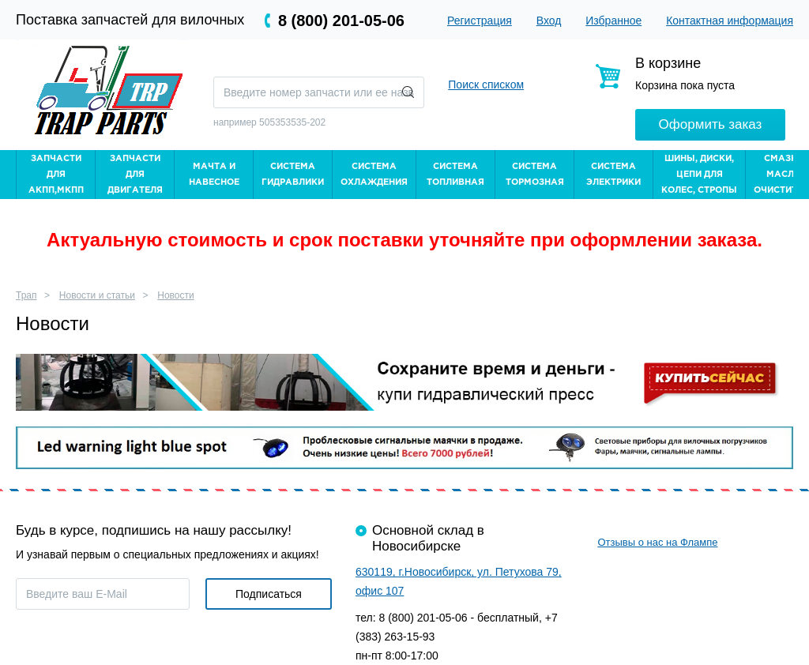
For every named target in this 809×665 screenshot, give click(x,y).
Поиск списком (486, 84)
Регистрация (479, 20)
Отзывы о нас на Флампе (657, 542)
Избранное (613, 20)
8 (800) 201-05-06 (341, 20)
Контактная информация (729, 20)
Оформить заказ (710, 124)
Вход (549, 20)
